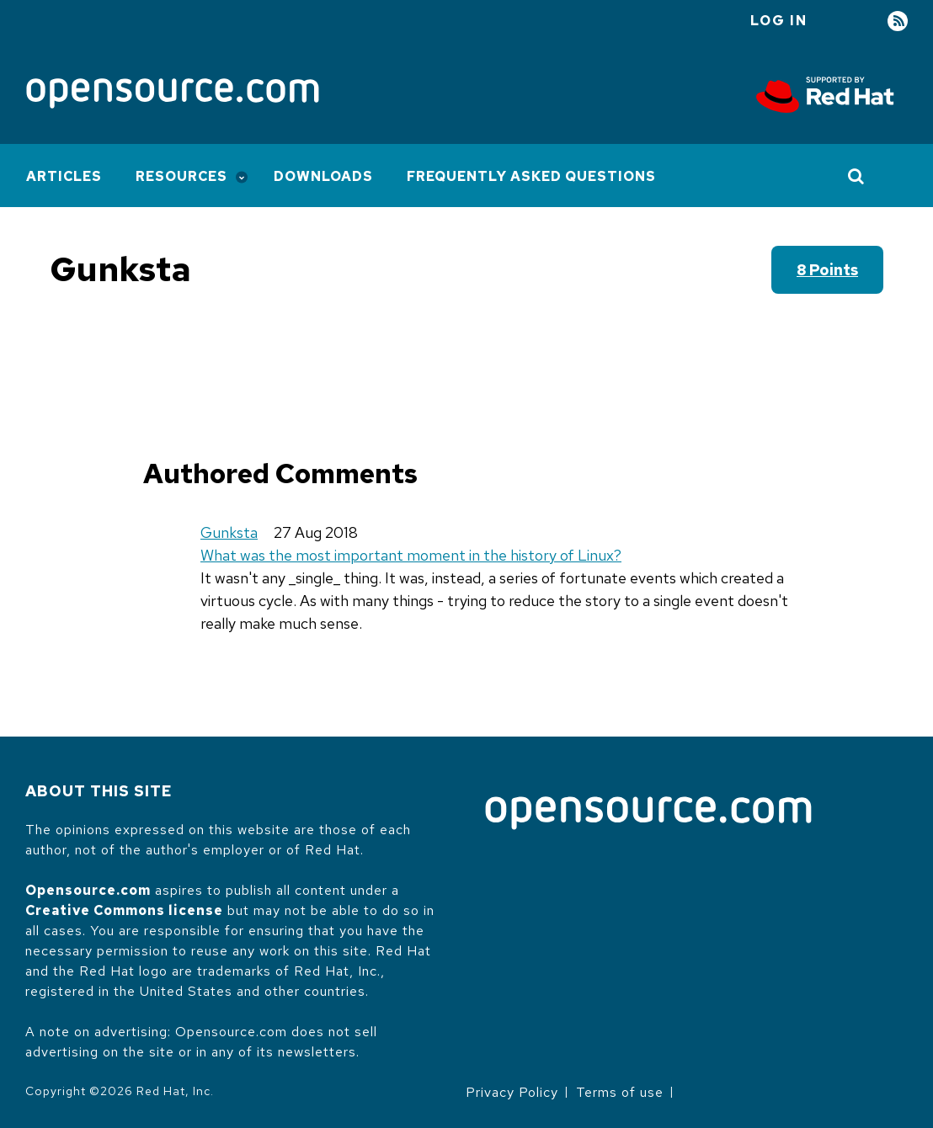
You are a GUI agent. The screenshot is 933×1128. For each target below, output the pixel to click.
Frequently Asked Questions (531, 176)
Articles (64, 176)
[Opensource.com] (172, 94)
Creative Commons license (124, 910)
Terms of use (620, 1092)
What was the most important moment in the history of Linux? (410, 555)
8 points (827, 269)
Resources (181, 176)
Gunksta (229, 532)
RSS (898, 21)
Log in (779, 20)
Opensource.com (88, 890)
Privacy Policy (512, 1092)
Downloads (323, 176)
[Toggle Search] (857, 176)
